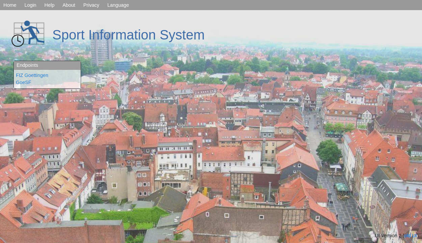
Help (50, 5)
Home (9, 5)
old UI (410, 235)
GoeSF (23, 82)
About (68, 5)
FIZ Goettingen (32, 75)
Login (30, 5)
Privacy (91, 5)
